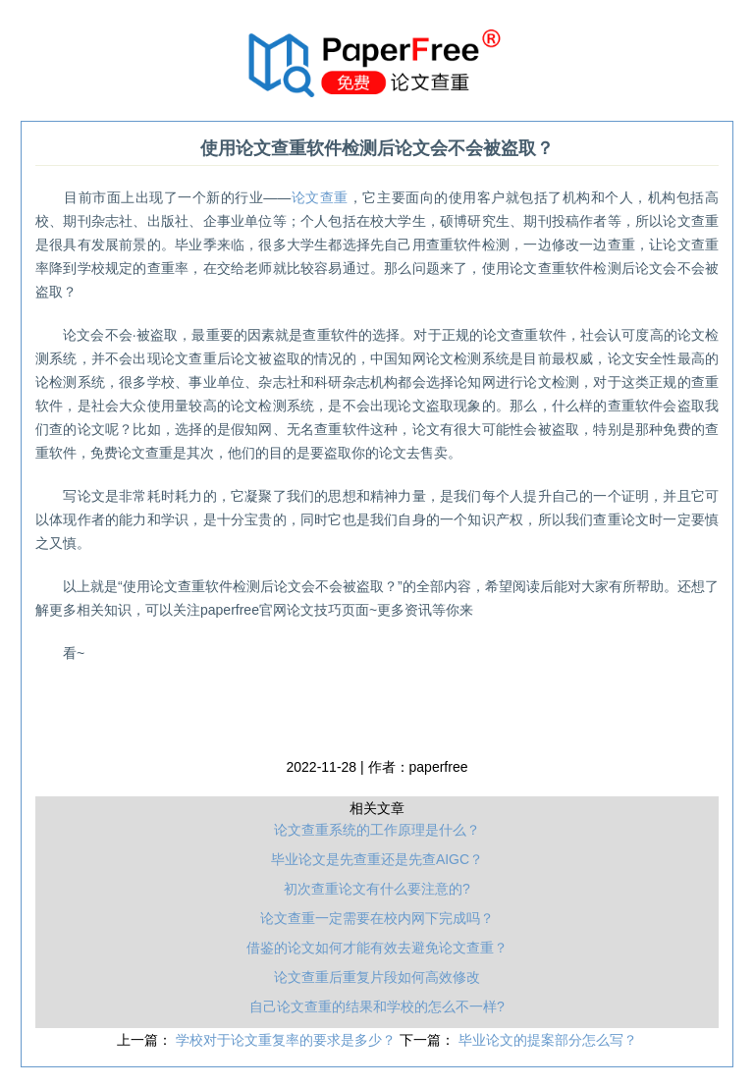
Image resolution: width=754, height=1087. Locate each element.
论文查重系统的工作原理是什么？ (377, 830)
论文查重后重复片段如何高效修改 (377, 977)
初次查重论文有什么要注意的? (377, 889)
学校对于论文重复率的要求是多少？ (288, 1040)
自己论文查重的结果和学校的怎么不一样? (377, 1006)
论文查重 (320, 197)
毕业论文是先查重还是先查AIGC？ (377, 859)
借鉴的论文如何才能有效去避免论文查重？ (377, 947)
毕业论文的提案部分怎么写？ (547, 1040)
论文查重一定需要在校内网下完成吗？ (377, 918)
